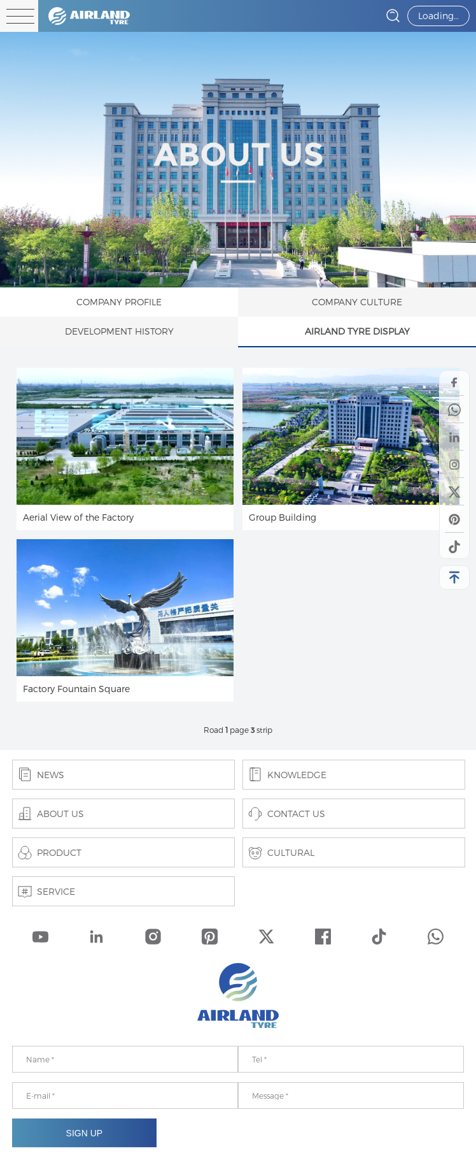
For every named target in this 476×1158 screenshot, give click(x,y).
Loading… (438, 15)
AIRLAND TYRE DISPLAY (357, 331)
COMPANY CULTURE (357, 301)
